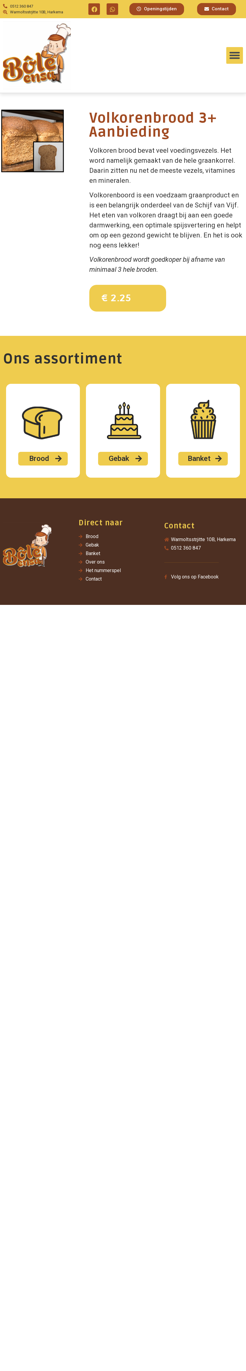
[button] (156, 9)
